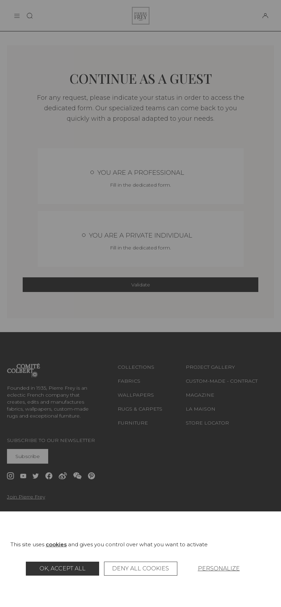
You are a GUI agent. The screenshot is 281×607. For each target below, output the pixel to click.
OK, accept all (62, 568)
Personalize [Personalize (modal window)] (219, 568)
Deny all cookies (140, 568)
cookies (56, 544)
